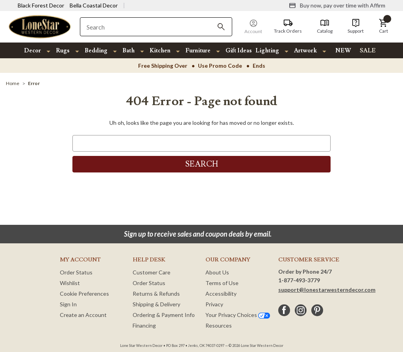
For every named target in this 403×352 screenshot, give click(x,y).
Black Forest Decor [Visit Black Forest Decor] (41, 5)
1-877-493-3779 (299, 280)
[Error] (34, 83)
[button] (383, 26)
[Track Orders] (288, 26)
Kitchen (160, 50)
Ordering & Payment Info (164, 314)
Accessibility (221, 293)
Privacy (214, 304)
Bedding (96, 50)
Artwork (305, 50)
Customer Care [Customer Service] (151, 272)
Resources (218, 325)
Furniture (198, 50)
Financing (144, 325)
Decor (32, 50)
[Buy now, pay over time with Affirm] (337, 5)
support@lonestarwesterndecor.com (326, 289)
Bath (128, 50)
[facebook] (284, 310)
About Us (217, 272)
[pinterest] (317, 310)
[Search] (221, 27)
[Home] (12, 83)
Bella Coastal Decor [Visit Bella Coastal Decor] (94, 5)
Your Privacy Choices (237, 314)
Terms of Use (221, 283)
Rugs (63, 50)
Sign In (68, 304)
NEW (343, 50)
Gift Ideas (239, 50)
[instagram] (301, 310)
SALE (368, 50)
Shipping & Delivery (156, 304)
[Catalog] (325, 26)
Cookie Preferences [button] (84, 293)
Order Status (76, 272)
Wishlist (70, 283)
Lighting (267, 50)
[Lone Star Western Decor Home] (40, 26)
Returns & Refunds (156, 293)
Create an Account (83, 314)
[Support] (355, 26)
